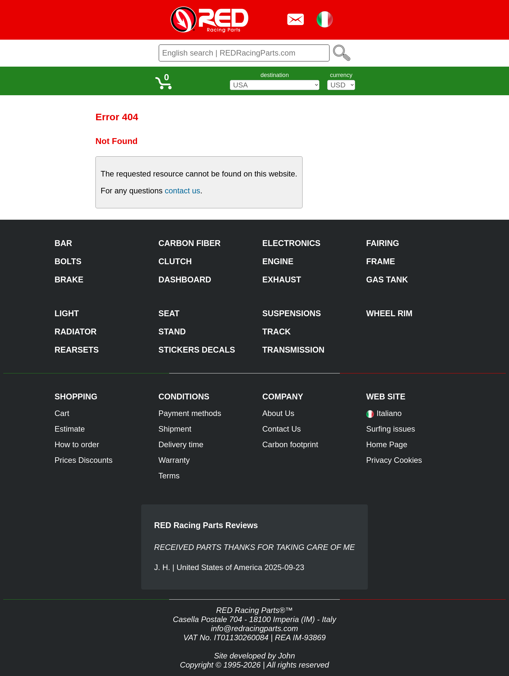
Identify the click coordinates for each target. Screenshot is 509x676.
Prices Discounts (84, 460)
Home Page (386, 444)
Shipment (174, 428)
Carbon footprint (290, 444)
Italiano (389, 413)
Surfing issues (390, 428)
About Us (278, 413)
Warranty (174, 460)
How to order (77, 444)
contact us (182, 190)
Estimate (70, 428)
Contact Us (281, 428)
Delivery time (181, 444)
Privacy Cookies (394, 460)
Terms (169, 475)
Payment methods (189, 413)
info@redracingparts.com (254, 628)
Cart (62, 413)
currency (341, 75)
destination (275, 75)
